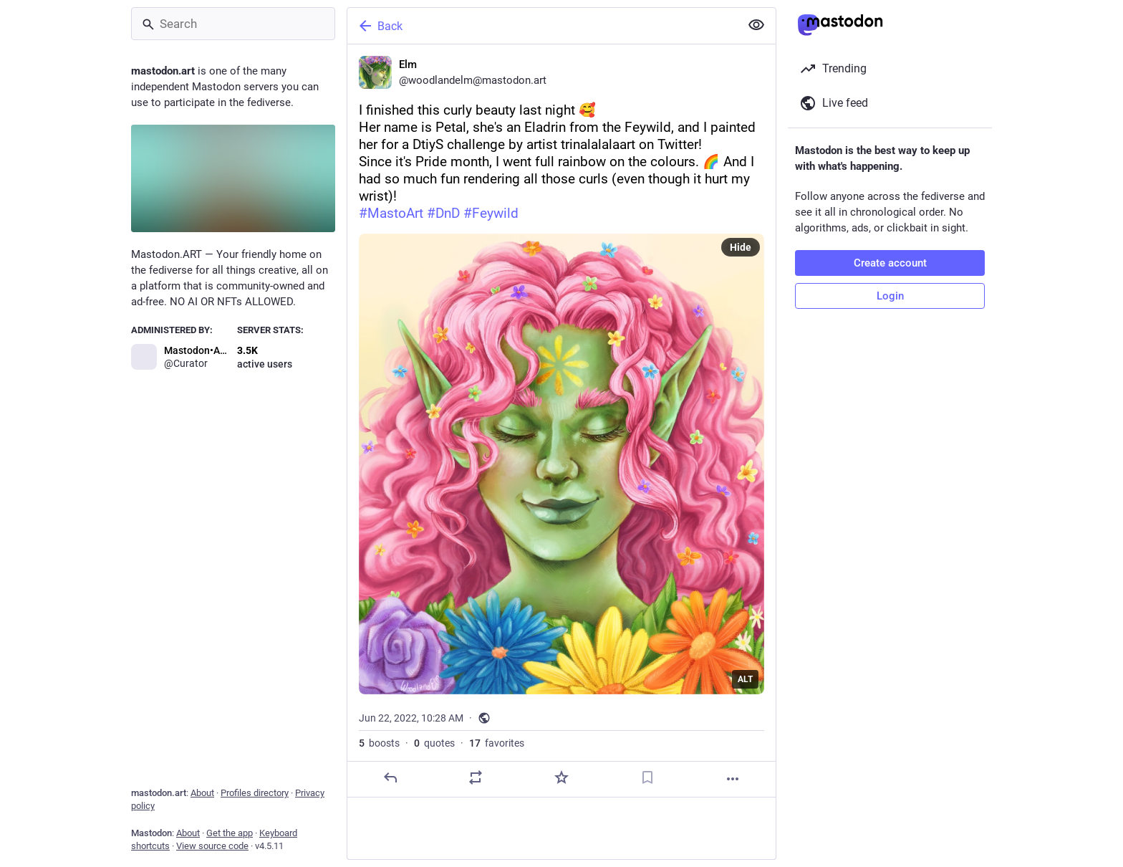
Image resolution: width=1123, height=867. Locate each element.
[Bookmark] (647, 777)
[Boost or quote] (475, 777)
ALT (745, 679)
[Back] (542, 26)
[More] (732, 778)
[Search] (233, 23)
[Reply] (390, 777)
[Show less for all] (756, 25)
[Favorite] (561, 777)
